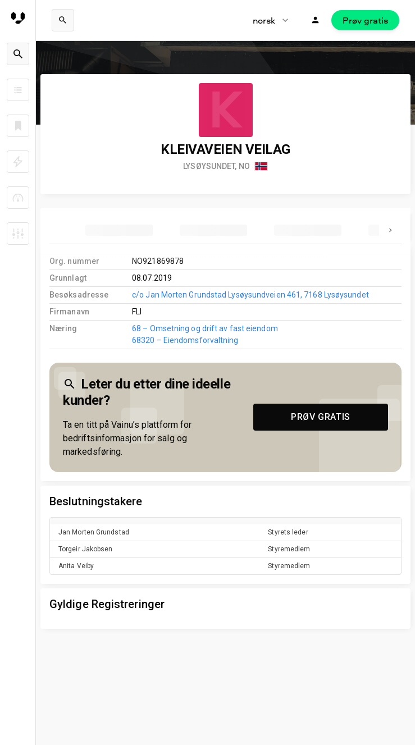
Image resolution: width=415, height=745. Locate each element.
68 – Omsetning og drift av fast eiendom (205, 328)
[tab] (119, 230)
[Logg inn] (315, 20)
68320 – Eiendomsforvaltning (185, 340)
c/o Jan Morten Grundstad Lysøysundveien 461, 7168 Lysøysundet (250, 294)
